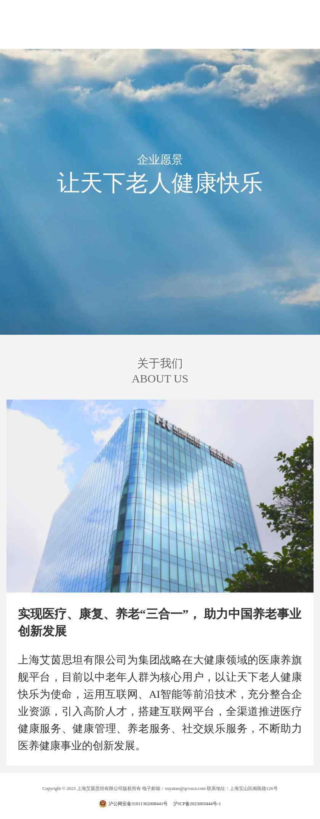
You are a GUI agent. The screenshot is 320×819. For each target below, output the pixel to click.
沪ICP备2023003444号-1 (197, 803)
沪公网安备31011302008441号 (138, 803)
